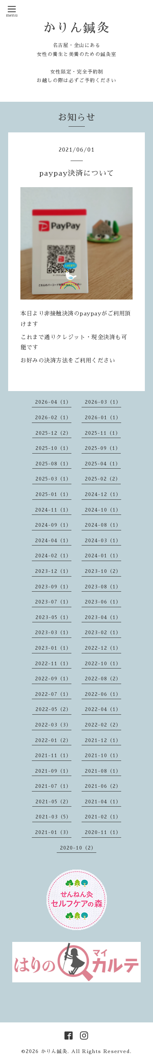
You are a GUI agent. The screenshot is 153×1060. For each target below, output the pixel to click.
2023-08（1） (103, 586)
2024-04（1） (53, 540)
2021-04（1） (103, 801)
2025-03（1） (53, 478)
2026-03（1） (103, 402)
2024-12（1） (103, 494)
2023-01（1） (53, 648)
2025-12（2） (53, 433)
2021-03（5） (53, 816)
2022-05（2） (53, 709)
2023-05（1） (53, 617)
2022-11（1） (53, 663)
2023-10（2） (103, 571)
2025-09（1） (103, 448)
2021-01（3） (53, 832)
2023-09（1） (53, 586)
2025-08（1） (53, 463)
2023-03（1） (53, 632)
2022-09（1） (53, 678)
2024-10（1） (103, 510)
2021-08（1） (103, 771)
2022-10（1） (103, 663)
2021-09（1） (53, 771)
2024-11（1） (53, 510)
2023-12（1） (53, 571)
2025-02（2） (103, 478)
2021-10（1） (103, 755)
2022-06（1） (103, 694)
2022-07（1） (53, 694)
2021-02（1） (103, 816)
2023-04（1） (103, 617)
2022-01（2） (53, 740)
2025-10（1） (53, 448)
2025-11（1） (103, 433)
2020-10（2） (78, 847)
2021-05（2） (53, 801)
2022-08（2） (103, 678)
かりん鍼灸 (76, 28)
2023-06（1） (103, 601)
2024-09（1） (53, 525)
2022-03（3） (53, 724)
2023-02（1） (103, 632)
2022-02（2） (103, 724)
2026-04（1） (53, 402)
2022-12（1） (103, 648)
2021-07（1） (53, 786)
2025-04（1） (103, 463)
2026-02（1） (53, 417)
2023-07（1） (53, 601)
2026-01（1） (103, 417)
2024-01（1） (103, 555)
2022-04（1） (103, 709)
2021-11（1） (53, 755)
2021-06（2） (103, 786)
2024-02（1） (53, 555)
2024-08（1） (103, 525)
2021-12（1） (103, 740)
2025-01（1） (53, 494)
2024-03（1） (103, 540)
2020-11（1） (103, 832)
